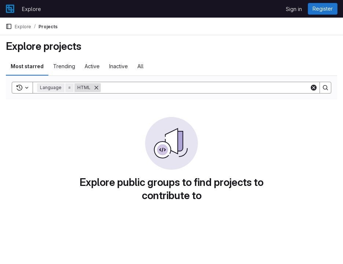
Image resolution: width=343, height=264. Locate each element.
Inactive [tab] (118, 66)
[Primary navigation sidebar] (9, 26)
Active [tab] (92, 66)
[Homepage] (10, 9)
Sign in (294, 9)
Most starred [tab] (27, 66)
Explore (31, 9)
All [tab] (140, 66)
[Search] (205, 87)
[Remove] (96, 87)
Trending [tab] (64, 66)
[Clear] (313, 87)
